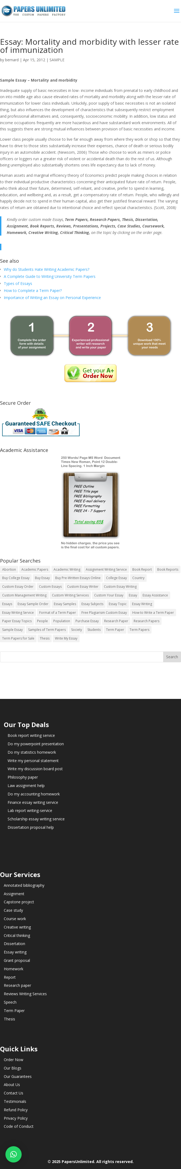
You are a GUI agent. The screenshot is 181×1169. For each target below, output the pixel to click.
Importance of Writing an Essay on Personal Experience (52, 297)
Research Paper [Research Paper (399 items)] (116, 621)
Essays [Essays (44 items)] (7, 604)
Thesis (9, 1019)
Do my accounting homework (34, 794)
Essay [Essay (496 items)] (133, 595)
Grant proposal (17, 960)
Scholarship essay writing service (36, 818)
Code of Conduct (19, 1126)
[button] (13, 1154)
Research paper (17, 985)
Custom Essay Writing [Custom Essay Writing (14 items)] (120, 586)
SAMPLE (57, 59)
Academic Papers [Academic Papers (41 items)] (34, 569)
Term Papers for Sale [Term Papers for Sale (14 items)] (18, 638)
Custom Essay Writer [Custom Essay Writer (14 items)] (82, 586)
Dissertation (14, 943)
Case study (13, 910)
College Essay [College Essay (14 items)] (116, 578)
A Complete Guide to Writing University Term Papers (50, 276)
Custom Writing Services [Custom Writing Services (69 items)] (70, 595)
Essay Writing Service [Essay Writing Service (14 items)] (18, 612)
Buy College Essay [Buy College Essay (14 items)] (15, 578)
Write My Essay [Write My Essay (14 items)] (66, 638)
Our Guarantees (18, 1076)
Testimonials (15, 1101)
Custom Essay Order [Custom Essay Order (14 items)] (18, 586)
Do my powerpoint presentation (36, 743)
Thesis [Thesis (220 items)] (45, 638)
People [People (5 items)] (42, 621)
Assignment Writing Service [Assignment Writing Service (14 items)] (106, 569)
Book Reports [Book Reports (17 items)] (167, 569)
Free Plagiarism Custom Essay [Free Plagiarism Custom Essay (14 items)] (104, 612)
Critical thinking (17, 935)
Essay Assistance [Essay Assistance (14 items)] (155, 595)
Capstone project (19, 901)
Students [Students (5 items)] (94, 629)
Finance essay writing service (33, 802)
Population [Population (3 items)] (61, 621)
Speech (10, 1002)
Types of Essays (18, 283)
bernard (12, 59)
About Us (12, 1084)
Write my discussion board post (35, 768)
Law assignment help (26, 785)
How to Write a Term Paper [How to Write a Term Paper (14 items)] (153, 612)
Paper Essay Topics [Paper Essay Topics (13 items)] (17, 621)
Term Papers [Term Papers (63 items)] (139, 629)
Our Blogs (12, 1068)
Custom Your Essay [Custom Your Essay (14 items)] (108, 595)
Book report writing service (31, 735)
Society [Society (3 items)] (76, 629)
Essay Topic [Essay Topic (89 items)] (118, 604)
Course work (15, 918)
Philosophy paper (23, 777)
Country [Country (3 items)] (138, 578)
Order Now (13, 1059)
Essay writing (15, 952)
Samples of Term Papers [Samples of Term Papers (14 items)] (47, 629)
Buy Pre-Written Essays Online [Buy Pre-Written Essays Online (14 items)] (78, 578)
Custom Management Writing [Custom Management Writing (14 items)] (24, 595)
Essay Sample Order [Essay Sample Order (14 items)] (33, 604)
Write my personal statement (33, 760)
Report (10, 977)
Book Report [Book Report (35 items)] (142, 569)
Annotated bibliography (24, 885)
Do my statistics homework (32, 752)
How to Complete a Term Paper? (33, 290)
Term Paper (14, 1010)
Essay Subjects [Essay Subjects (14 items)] (92, 604)
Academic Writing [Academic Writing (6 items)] (67, 569)
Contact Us (13, 1093)
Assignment (14, 893)
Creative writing (17, 927)
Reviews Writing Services (25, 993)
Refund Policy (16, 1109)
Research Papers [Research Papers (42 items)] (146, 621)
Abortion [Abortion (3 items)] (9, 569)
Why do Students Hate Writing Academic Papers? (46, 269)
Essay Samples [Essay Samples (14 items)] (65, 604)
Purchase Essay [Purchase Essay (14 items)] (87, 621)
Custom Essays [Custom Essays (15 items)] (50, 586)
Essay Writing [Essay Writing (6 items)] (142, 604)
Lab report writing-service (30, 810)
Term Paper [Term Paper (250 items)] (115, 629)
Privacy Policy (16, 1118)
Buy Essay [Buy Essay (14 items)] (42, 578)
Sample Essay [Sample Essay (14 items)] (12, 629)
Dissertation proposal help (31, 827)
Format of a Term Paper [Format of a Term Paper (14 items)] (57, 612)
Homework (13, 968)
